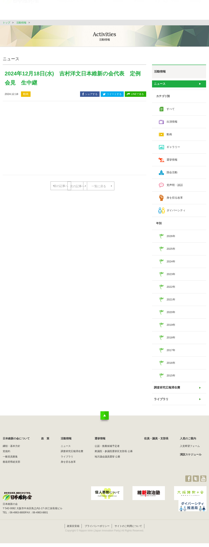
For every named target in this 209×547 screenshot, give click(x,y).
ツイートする (112, 94)
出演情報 (172, 122)
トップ (6, 22)
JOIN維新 (195, 11)
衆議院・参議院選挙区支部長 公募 (114, 454)
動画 (169, 135)
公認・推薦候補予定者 (107, 449)
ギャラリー (173, 148)
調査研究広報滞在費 (166, 389)
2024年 (171, 262)
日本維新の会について (70, 11)
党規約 (6, 454)
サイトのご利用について (128, 530)
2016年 (171, 364)
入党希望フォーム (190, 449)
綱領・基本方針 (11, 449)
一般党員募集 (10, 460)
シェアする (90, 94)
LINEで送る (135, 94)
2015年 (171, 376)
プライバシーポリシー (97, 530)
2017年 (171, 351)
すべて (171, 110)
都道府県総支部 (11, 465)
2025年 (171, 250)
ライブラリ (161, 402)
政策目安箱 (73, 530)
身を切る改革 (175, 198)
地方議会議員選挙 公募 (107, 460)
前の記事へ (58, 186)
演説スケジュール (191, 458)
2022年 (171, 288)
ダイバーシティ (176, 211)
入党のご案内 (188, 442)
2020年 (171, 313)
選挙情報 (139, 11)
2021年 (171, 300)
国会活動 (172, 173)
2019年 (171, 326)
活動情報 (118, 11)
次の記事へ (91, 186)
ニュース (159, 84)
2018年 (171, 338)
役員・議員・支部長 (167, 11)
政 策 (98, 11)
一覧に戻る (74, 199)
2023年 (171, 275)
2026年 (171, 237)
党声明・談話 (175, 186)
